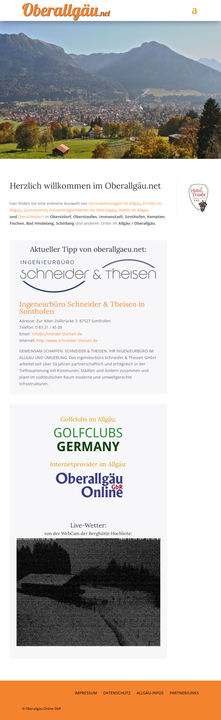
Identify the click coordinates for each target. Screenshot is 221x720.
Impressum (86, 693)
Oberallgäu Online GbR (43, 708)
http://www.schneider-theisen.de (67, 340)
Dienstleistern (31, 216)
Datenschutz (117, 693)
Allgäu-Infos (150, 693)
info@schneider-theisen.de (57, 333)
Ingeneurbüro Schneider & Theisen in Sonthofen (82, 307)
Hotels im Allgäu (134, 210)
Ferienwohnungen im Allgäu (115, 203)
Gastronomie (35, 210)
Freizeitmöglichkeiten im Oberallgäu (82, 210)
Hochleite (121, 533)
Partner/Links (184, 693)
